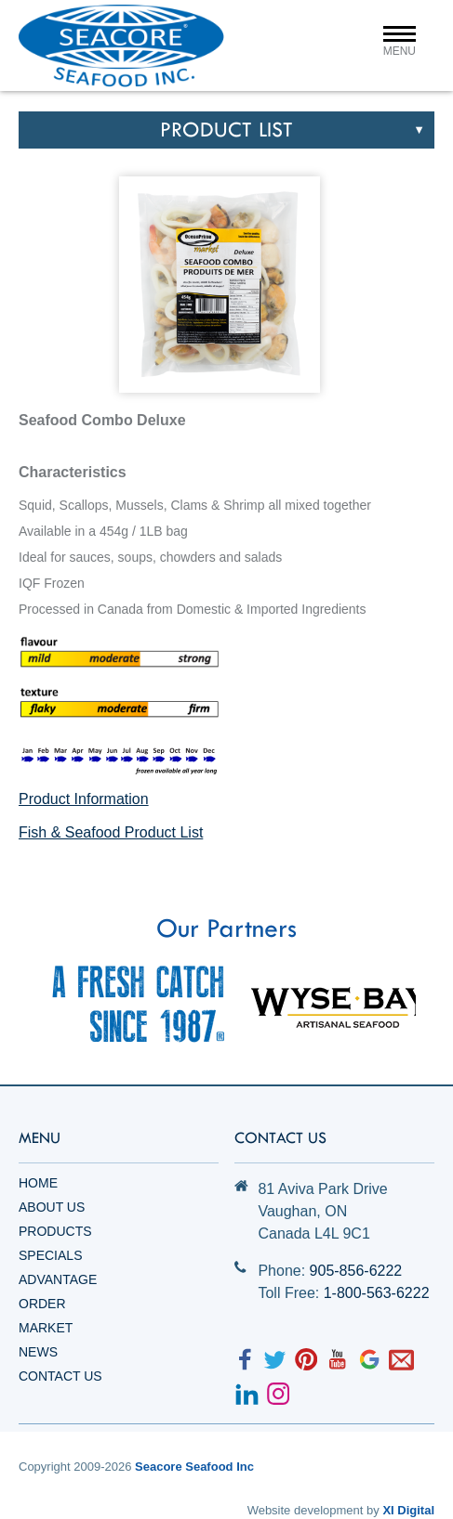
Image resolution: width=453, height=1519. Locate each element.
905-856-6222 (356, 1271)
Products (55, 1231)
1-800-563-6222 (377, 1293)
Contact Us (60, 1376)
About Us (52, 1207)
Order (42, 1303)
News (38, 1351)
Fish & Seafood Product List (111, 832)
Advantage (58, 1279)
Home (38, 1182)
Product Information (84, 799)
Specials (50, 1255)
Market (46, 1327)
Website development (305, 1510)
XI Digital (408, 1510)
